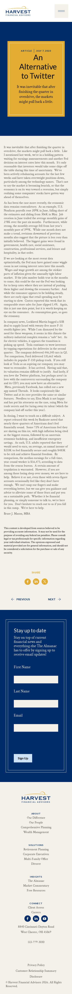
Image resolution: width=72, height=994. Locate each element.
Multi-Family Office (36, 859)
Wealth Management (36, 832)
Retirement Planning (36, 849)
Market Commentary (36, 886)
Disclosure (36, 977)
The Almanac (36, 881)
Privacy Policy (36, 965)
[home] (17, 11)
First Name (22, 667)
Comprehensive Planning (36, 827)
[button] (61, 11)
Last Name (21, 691)
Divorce (36, 864)
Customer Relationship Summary (36, 971)
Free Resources (36, 891)
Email (18, 715)
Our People (36, 823)
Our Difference (36, 818)
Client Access (36, 908)
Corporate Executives (36, 854)
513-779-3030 (36, 942)
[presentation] (43, 743)
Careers (36, 912)
